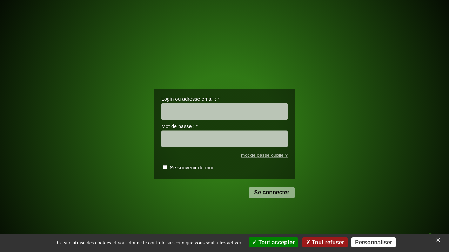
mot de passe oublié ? (264, 155)
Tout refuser (325, 242)
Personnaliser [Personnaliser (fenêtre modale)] (373, 242)
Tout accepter (273, 242)
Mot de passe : (179, 127)
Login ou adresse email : (190, 99)
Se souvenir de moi (191, 168)
